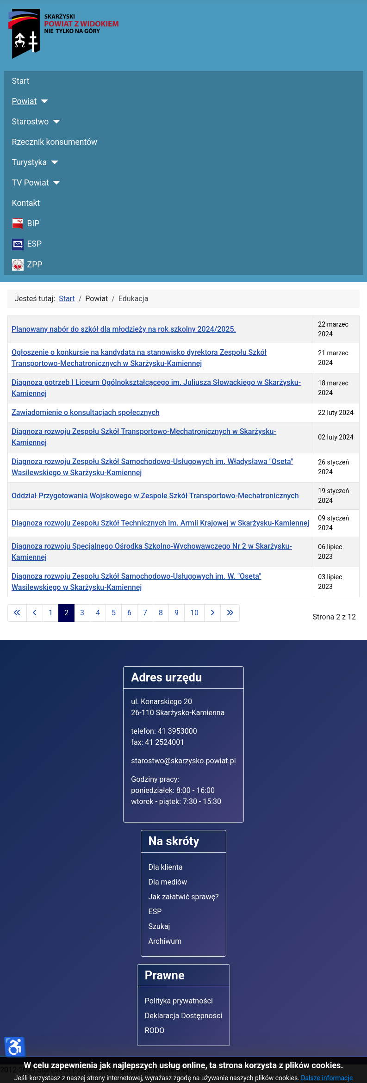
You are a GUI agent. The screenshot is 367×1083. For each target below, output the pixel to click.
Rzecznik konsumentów (55, 142)
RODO (154, 1030)
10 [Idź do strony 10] (194, 612)
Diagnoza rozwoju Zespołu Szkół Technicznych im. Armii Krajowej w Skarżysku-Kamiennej (160, 523)
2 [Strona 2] (66, 612)
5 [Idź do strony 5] (114, 612)
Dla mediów (168, 882)
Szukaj (159, 926)
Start (21, 81)
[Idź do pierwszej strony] (17, 613)
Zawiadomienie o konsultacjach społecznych (86, 412)
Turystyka (29, 162)
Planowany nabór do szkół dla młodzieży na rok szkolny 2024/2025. (124, 329)
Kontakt (26, 203)
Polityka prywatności (179, 1000)
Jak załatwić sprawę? (184, 896)
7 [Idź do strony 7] (145, 612)
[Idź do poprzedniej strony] (34, 613)
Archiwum (165, 941)
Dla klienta (166, 867)
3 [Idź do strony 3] (82, 612)
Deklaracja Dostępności (183, 1015)
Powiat (24, 101)
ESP (155, 911)
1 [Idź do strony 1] (51, 612)
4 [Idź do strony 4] (98, 612)
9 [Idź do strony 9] (176, 612)
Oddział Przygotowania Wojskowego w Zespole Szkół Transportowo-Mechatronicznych (155, 495)
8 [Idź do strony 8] (161, 612)
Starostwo (30, 121)
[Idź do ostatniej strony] (230, 613)
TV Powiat (30, 182)
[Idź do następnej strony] (212, 613)
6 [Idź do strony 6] (129, 612)
